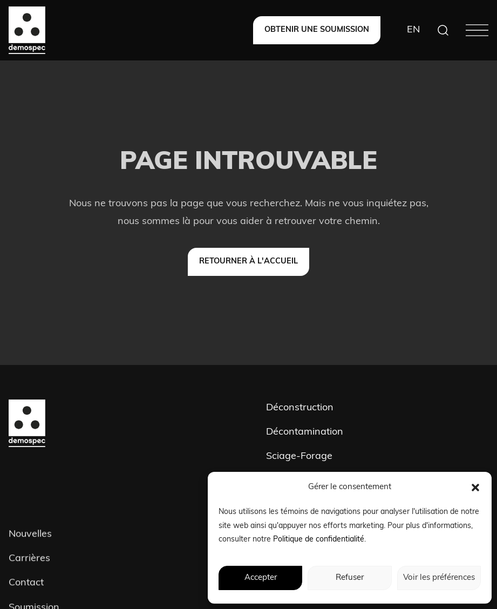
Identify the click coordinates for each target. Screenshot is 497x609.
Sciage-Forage (299, 456)
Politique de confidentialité (318, 540)
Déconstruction (299, 408)
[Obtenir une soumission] (316, 30)
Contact (26, 585)
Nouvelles (30, 536)
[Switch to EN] (413, 30)
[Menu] (477, 30)
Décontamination (304, 432)
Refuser (350, 578)
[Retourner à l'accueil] (248, 262)
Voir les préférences (439, 578)
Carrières (29, 561)
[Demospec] (27, 30)
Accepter (260, 578)
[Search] (443, 30)
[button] (475, 487)
